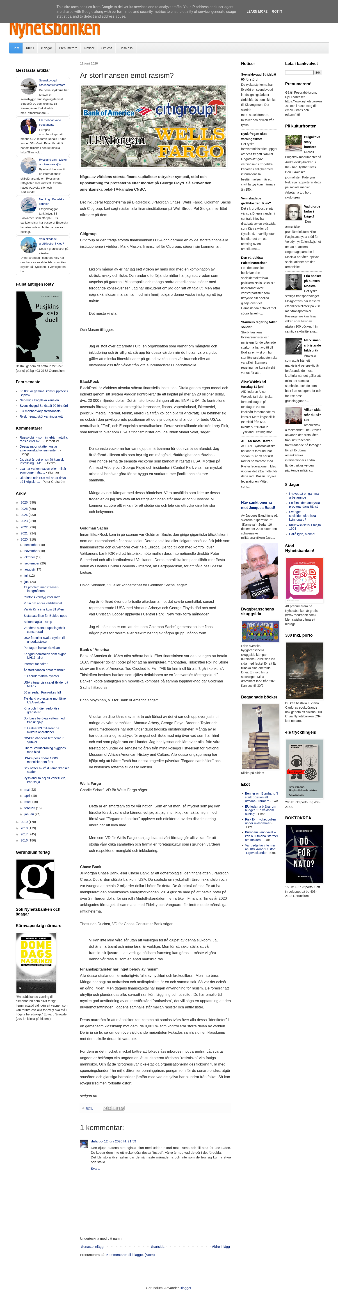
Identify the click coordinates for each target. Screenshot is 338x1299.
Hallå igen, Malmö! (302, 534)
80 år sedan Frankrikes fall (42, 692)
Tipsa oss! (126, 48)
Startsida (157, 1246)
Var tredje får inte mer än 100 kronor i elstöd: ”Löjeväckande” (260, 849)
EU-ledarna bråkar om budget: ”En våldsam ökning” (260, 810)
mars (28, 802)
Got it (277, 11)
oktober (30, 557)
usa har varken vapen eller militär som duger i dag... (43, 470)
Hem (15, 48)
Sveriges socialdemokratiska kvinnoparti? (302, 515)
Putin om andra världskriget (43, 603)
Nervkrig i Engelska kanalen (39, 400)
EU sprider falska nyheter (41, 676)
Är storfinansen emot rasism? (44, 670)
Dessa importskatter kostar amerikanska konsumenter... (39, 448)
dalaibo (97, 1141)
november (31, 551)
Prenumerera (68, 48)
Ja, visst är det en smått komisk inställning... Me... (42, 461)
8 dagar (46, 48)
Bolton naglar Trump (38, 622)
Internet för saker (36, 664)
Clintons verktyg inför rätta (42, 597)
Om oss (106, 48)
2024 (25, 515)
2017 (25, 834)
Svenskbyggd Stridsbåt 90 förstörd (44, 405)
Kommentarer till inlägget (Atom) (130, 1255)
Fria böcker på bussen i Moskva (313, 281)
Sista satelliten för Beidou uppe (45, 615)
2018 (25, 828)
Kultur (30, 48)
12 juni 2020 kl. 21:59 (120, 1141)
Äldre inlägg (221, 1246)
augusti (29, 569)
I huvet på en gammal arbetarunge (304, 495)
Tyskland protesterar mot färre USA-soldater (45, 700)
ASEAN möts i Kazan (256, 441)
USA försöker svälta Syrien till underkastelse (44, 639)
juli (26, 575)
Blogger (185, 1288)
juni (27, 582)
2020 (25, 539)
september (32, 563)
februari (30, 808)
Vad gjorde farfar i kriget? (312, 211)
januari (29, 814)
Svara (95, 1168)
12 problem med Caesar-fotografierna (41, 589)
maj (27, 789)
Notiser (89, 48)
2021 (25, 533)
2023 (25, 521)
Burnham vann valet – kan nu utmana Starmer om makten (261, 836)
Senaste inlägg (92, 1246)
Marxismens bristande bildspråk (312, 345)
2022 (25, 527)
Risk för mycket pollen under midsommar (260, 821)
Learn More (257, 11)
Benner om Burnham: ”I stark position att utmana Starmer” (261, 797)
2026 (25, 502)
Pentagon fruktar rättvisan (42, 648)
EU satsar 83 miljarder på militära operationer (41, 730)
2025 (25, 509)
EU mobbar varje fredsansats (40, 411)
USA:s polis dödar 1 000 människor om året (41, 760)
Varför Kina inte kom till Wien (44, 609)
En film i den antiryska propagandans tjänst (304, 505)
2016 (25, 840)
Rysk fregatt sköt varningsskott (41, 416)
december (31, 545)
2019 (25, 822)
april (27, 795)
